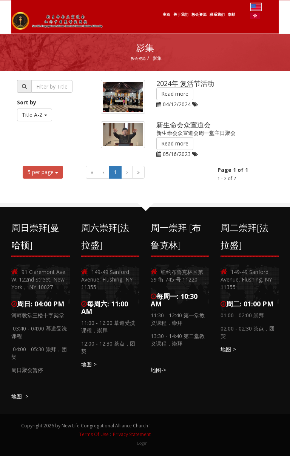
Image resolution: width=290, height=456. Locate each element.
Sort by (26, 102)
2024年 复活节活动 (185, 83)
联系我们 (217, 14)
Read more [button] (174, 93)
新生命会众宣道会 (183, 124)
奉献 (231, 14)
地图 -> (19, 396)
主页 (166, 14)
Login (142, 443)
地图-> (89, 364)
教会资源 (199, 14)
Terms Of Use (94, 434)
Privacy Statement (132, 434)
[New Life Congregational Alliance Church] (57, 16)
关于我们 (180, 14)
